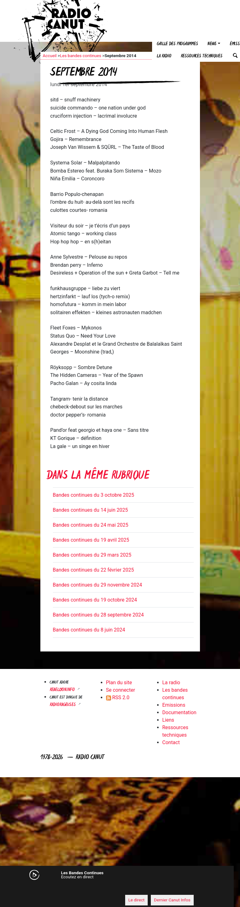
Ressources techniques (201, 56)
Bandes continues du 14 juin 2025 (90, 510)
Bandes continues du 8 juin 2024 (89, 630)
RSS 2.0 (118, 697)
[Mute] (42, 888)
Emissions (174, 705)
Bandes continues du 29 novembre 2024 (97, 585)
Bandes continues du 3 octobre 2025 (93, 495)
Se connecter (120, 690)
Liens (168, 720)
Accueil (50, 55)
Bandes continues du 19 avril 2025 (91, 540)
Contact (171, 742)
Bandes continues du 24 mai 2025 (90, 525)
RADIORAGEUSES (63, 705)
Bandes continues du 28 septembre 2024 (98, 615)
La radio (164, 56)
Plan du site (119, 682)
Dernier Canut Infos (172, 899)
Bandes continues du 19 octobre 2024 (95, 600)
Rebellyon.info (63, 690)
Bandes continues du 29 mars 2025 (92, 555)
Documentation (179, 712)
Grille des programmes (177, 44)
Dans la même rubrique (98, 476)
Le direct (136, 899)
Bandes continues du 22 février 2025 (93, 570)
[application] (114, 888)
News (212, 44)
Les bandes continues (80, 55)
